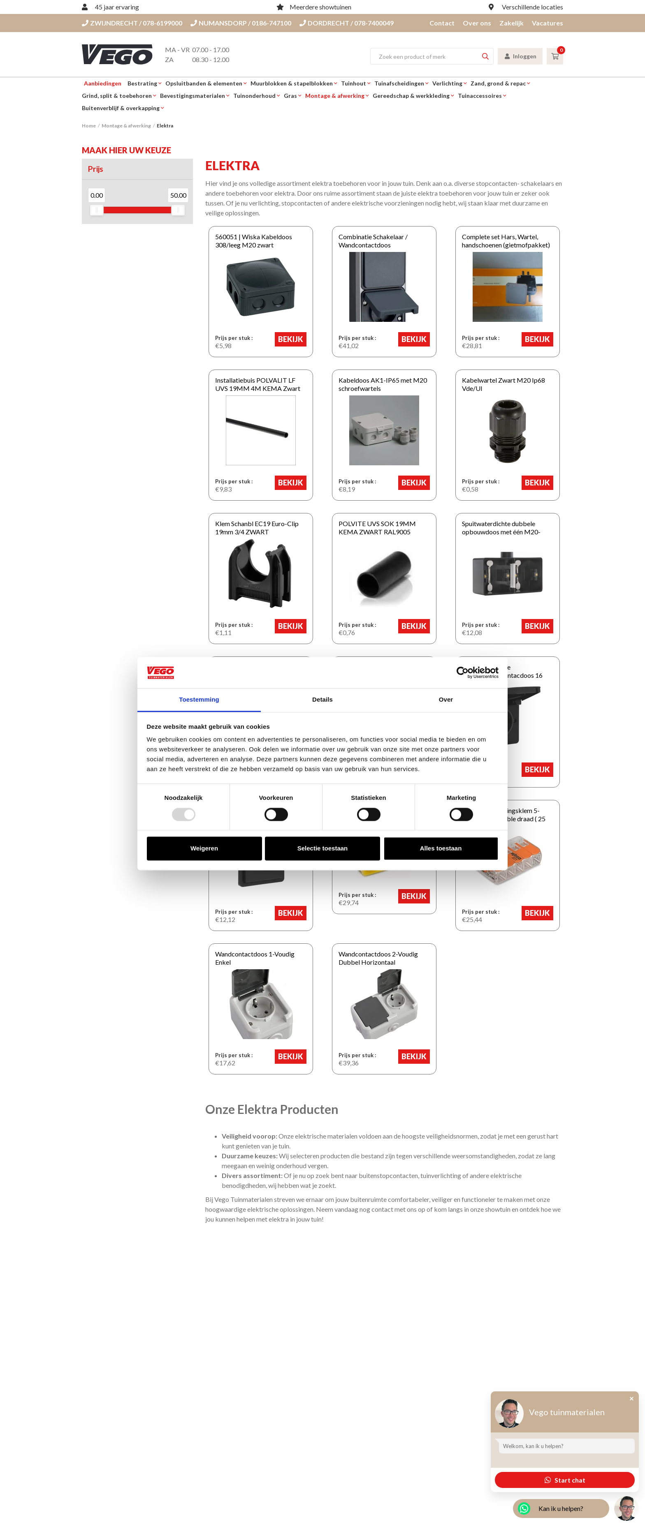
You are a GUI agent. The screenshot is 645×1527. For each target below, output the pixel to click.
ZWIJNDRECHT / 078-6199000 (132, 23)
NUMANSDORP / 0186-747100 (240, 23)
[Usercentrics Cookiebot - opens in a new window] (463, 672)
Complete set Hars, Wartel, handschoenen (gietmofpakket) (503, 241)
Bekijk (293, 339)
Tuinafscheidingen (399, 83)
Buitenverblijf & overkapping (121, 107)
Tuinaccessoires (480, 95)
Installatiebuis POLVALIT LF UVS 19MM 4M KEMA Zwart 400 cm (259, 384)
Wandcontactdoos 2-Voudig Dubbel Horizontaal (375, 958)
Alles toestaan (441, 848)
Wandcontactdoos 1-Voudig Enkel (260, 954)
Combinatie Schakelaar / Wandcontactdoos (369, 241)
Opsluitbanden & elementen (203, 83)
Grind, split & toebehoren (117, 95)
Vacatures (547, 23)
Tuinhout (353, 83)
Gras (290, 95)
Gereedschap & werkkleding (411, 95)
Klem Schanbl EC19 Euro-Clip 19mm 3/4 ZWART (253, 528)
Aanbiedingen (102, 83)
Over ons (477, 23)
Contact (442, 23)
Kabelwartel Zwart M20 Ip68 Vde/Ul (500, 384)
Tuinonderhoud (254, 95)
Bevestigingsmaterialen (192, 95)
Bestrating (142, 83)
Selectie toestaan (322, 848)
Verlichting (447, 83)
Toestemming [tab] (199, 699)
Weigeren (204, 848)
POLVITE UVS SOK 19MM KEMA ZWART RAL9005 (384, 528)
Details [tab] (322, 699)
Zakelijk (511, 23)
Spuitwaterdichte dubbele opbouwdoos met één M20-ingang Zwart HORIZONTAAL (507, 532)
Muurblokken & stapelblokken (292, 83)
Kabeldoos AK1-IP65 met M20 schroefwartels (379, 384)
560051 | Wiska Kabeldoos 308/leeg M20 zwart (250, 241)
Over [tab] (446, 699)
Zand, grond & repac (498, 83)
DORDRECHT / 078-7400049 (346, 23)
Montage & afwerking (334, 95)
